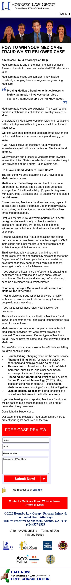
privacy (37, 489)
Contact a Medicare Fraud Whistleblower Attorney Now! (34, 503)
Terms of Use (50, 530)
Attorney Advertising (23, 530)
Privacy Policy (34, 534)
